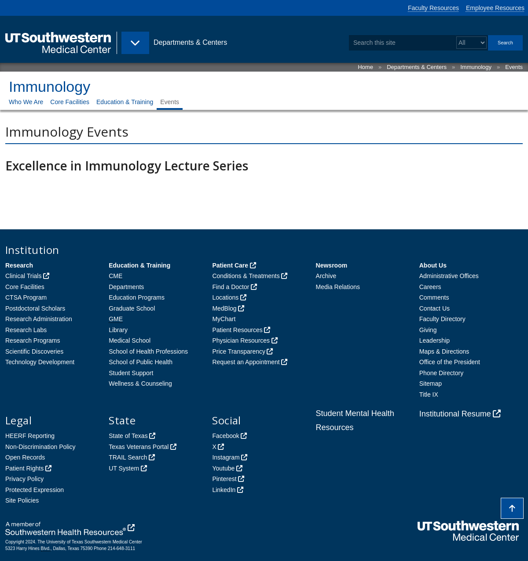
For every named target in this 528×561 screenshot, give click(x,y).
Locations (225, 297)
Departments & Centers (417, 67)
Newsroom (332, 265)
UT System (124, 468)
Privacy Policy (24, 478)
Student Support (131, 372)
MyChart (223, 318)
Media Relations (338, 286)
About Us (433, 265)
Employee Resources (495, 7)
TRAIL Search (128, 457)
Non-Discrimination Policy (40, 446)
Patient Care (230, 265)
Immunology (475, 67)
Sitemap (430, 383)
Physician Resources (241, 340)
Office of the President (449, 362)
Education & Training (124, 101)
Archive (326, 275)
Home (365, 67)
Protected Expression (34, 489)
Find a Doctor (230, 286)
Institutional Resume (455, 413)
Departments (126, 286)
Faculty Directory (442, 318)
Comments (434, 297)
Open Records (25, 457)
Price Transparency (238, 351)
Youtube (223, 468)
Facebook (225, 435)
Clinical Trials (23, 275)
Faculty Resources (433, 7)
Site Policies (22, 500)
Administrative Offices (449, 275)
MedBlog (224, 308)
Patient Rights (24, 468)
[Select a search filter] (471, 42)
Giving (428, 329)
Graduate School (132, 308)
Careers (430, 286)
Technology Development (39, 362)
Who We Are (26, 101)
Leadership (434, 340)
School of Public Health (140, 362)
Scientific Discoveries (34, 351)
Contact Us (434, 308)
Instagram (225, 457)
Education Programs (137, 297)
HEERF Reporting (30, 435)
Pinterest (224, 478)
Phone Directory (441, 372)
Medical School (129, 340)
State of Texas (128, 435)
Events (514, 67)
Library (118, 329)
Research (19, 265)
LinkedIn (223, 489)
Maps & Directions (444, 351)
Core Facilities (69, 101)
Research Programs (32, 340)
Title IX (428, 394)
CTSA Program (26, 297)
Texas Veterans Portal (139, 446)
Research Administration (38, 318)
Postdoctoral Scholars (35, 308)
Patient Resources (237, 329)
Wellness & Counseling (140, 383)
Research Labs (26, 329)
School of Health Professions (148, 351)
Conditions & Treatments (245, 275)
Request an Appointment (245, 362)
